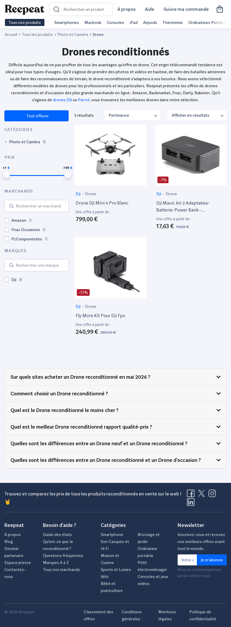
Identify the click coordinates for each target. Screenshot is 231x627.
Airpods (150, 22)
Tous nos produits (24, 22)
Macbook (92, 22)
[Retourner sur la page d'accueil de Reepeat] (24, 9)
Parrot (84, 99)
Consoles (115, 22)
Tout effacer (37, 115)
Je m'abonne (212, 560)
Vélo (105, 576)
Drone (90, 193)
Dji (78, 193)
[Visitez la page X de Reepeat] (203, 495)
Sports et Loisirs (116, 569)
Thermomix (172, 22)
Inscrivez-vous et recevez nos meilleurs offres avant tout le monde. (201, 541)
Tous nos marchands (61, 569)
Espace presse (17, 562)
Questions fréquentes (63, 555)
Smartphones (66, 22)
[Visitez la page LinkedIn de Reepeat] (190, 504)
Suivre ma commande (186, 9)
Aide (149, 9)
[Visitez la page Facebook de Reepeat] (192, 495)
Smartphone (112, 534)
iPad (134, 22)
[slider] (6, 175)
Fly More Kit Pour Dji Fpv (100, 315)
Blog (8, 541)
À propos (126, 9)
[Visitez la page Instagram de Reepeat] (213, 495)
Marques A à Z (56, 562)
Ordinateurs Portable (207, 22)
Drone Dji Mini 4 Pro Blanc (102, 203)
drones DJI (62, 99)
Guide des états (57, 534)
